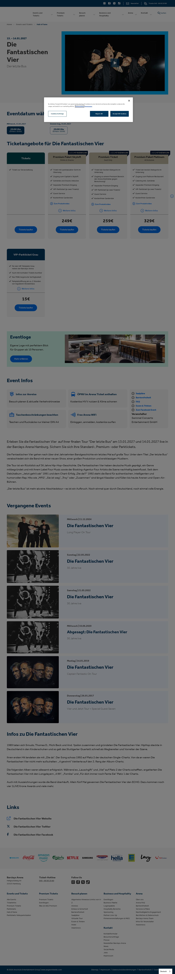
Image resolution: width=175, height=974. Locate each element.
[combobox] (165, 971)
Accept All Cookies (119, 114)
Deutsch (163, 971)
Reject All (99, 114)
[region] (88, 109)
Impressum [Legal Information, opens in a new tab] (88, 106)
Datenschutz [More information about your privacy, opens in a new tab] (79, 106)
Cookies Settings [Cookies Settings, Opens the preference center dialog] (57, 114)
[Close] (129, 101)
